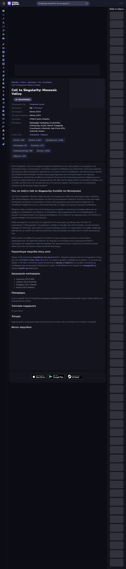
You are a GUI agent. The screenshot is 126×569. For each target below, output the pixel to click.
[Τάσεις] (3, 22)
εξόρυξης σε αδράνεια (64, 262)
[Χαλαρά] (3, 134)
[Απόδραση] (3, 83)
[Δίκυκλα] (3, 91)
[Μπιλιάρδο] (3, 103)
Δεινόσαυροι (47, 82)
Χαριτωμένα (32, 82)
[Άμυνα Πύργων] (3, 79)
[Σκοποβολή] (3, 123)
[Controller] (3, 48)
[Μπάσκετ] (3, 99)
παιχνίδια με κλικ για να (42, 257)
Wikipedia (34, 135)
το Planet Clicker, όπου (30, 260)
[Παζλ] (3, 111)
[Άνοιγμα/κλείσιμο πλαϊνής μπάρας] (3, 3)
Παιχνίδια (15, 82)
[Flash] (3, 52)
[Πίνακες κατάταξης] (3, 38)
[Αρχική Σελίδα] (3, 11)
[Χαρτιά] (3, 138)
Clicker (23, 82)
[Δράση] (3, 95)
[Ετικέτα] (3, 144)
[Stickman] (3, 68)
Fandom (44, 135)
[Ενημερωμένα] (3, 26)
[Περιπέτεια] (3, 115)
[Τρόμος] (3, 130)
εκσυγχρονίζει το (89, 265)
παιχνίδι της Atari (25, 268)
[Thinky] (3, 72)
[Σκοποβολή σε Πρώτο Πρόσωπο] (3, 127)
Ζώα (39, 82)
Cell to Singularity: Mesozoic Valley (26, 85)
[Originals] (3, 30)
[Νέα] (3, 19)
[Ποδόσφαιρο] (3, 119)
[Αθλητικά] (3, 75)
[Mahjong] (3, 60)
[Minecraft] (3, 64)
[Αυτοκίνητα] (3, 87)
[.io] (3, 56)
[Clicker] (3, 44)
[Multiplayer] (3, 34)
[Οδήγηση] (3, 107)
